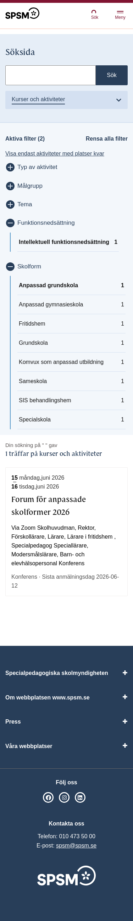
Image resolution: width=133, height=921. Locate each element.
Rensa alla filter (107, 139)
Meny (120, 15)
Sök (94, 14)
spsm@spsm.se (76, 846)
